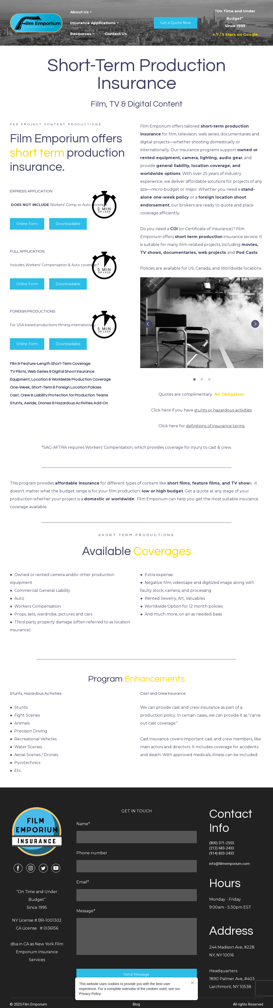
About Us (79, 12)
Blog (136, 1004)
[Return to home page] (36, 23)
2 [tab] (201, 379)
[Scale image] (201, 322)
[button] (175, 23)
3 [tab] (209, 379)
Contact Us (116, 33)
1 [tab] (194, 379)
